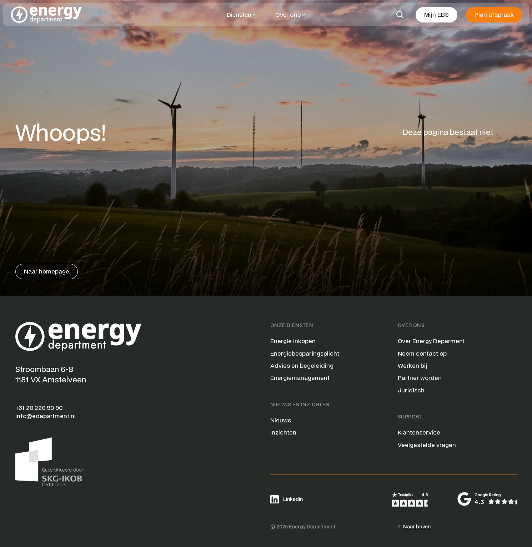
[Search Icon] (400, 14)
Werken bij (412, 365)
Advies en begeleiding (301, 365)
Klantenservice (419, 432)
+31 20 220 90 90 (38, 407)
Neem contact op (422, 353)
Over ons (288, 14)
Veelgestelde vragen (427, 445)
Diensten (239, 14)
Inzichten (283, 432)
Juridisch (411, 390)
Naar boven (417, 526)
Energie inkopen (293, 341)
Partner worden (420, 377)
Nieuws (280, 420)
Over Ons (411, 325)
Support (410, 416)
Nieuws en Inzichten (300, 404)
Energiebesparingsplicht (304, 353)
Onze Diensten (291, 325)
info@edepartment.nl (45, 416)
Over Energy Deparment (431, 341)
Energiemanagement (300, 377)
